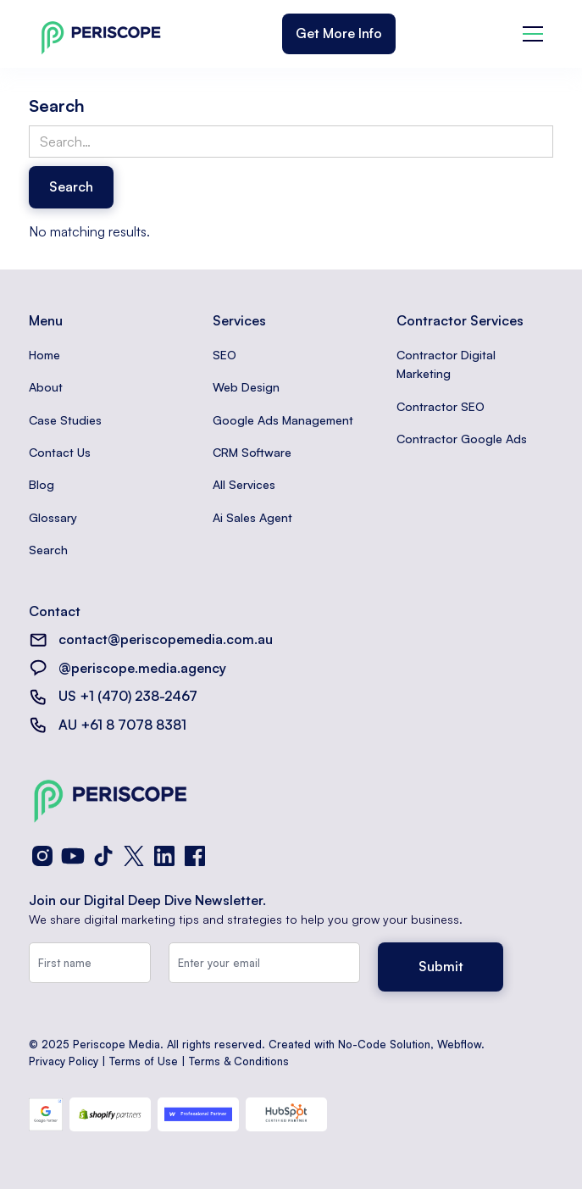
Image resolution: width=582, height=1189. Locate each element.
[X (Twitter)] (133, 856)
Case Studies (65, 420)
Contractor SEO (440, 406)
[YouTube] (72, 856)
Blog (41, 484)
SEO (224, 354)
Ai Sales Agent (252, 517)
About (46, 387)
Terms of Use (143, 1061)
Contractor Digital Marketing (446, 364)
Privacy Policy (63, 1061)
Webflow (459, 1044)
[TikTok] (103, 856)
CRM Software (252, 452)
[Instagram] (42, 856)
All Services (244, 484)
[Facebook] (194, 856)
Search (48, 549)
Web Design (246, 387)
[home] (96, 34)
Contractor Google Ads (461, 438)
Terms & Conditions (239, 1061)
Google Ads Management (283, 420)
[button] (533, 34)
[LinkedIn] (164, 856)
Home (44, 354)
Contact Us (60, 452)
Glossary (53, 517)
